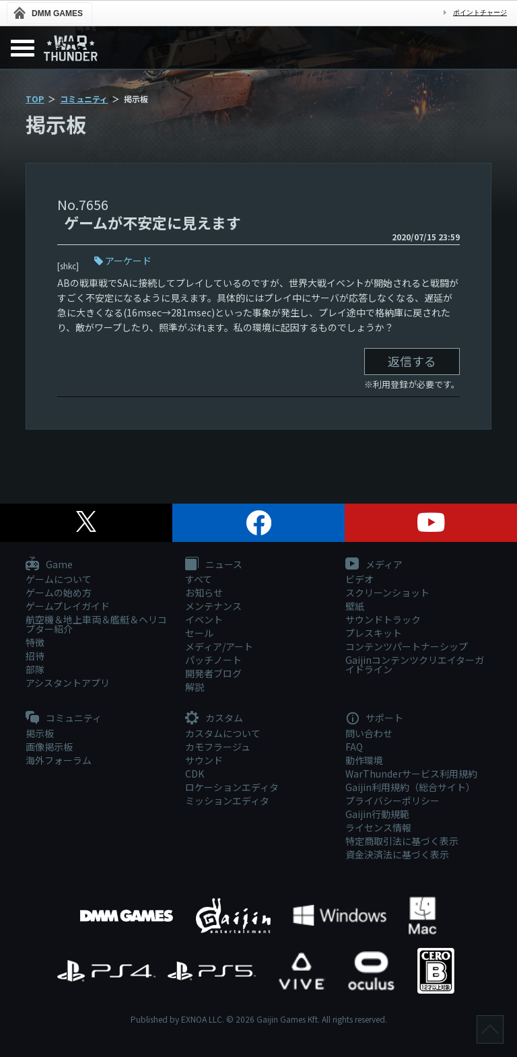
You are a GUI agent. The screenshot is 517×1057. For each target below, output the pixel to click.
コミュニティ (84, 98)
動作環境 (364, 760)
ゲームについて (59, 579)
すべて (198, 579)
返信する (412, 361)
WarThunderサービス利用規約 (411, 773)
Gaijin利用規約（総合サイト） (410, 787)
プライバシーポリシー (392, 800)
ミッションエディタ (227, 800)
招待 (35, 655)
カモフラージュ (217, 746)
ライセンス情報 (378, 827)
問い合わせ (368, 733)
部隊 (35, 669)
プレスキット (373, 633)
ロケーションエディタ (232, 787)
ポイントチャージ (480, 12)
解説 (194, 686)
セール (199, 633)
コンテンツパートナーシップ (406, 646)
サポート (374, 718)
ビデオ (359, 579)
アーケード (128, 260)
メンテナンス (213, 606)
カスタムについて (223, 733)
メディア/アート (219, 646)
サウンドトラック (383, 619)
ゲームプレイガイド (68, 606)
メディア (374, 564)
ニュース (213, 564)
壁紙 (354, 606)
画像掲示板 (49, 746)
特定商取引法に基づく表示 (401, 841)
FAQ (354, 746)
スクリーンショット (387, 592)
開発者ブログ (213, 673)
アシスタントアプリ (68, 682)
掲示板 (40, 733)
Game (49, 564)
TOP (35, 98)
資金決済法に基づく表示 (397, 854)
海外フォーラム (59, 760)
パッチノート (213, 659)
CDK (194, 773)
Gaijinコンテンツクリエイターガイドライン (414, 664)
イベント (204, 619)
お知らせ (204, 592)
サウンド (204, 760)
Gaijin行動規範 (377, 814)
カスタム (214, 718)
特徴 (35, 642)
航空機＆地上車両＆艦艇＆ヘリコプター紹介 (96, 624)
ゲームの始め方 (59, 592)
